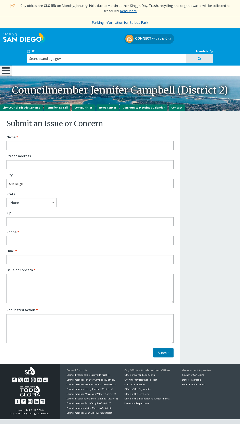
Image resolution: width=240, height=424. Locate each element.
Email (10, 240)
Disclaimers (70, 416)
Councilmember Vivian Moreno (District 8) (89, 397)
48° (186, 35)
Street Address (19, 145)
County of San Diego (193, 364)
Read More (128, 11)
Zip (9, 202)
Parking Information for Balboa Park (120, 22)
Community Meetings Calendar (144, 97)
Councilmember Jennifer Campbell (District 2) (91, 368)
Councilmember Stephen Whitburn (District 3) (91, 373)
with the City (119, 41)
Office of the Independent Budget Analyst (146, 388)
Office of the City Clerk (136, 383)
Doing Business (106, 57)
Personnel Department (137, 392)
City (10, 164)
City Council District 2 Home (21, 97)
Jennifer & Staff (57, 97)
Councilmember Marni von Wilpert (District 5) (91, 383)
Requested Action (21, 299)
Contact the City (165, 416)
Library (142, 57)
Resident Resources (69, 57)
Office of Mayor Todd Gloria (139, 364)
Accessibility (111, 416)
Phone (12, 222)
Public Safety (181, 57)
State (11, 183)
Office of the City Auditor (137, 378)
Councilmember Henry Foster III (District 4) (89, 378)
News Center (107, 97)
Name (11, 127)
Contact (176, 97)
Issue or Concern (20, 259)
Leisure (33, 57)
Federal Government (193, 373)
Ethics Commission (134, 373)
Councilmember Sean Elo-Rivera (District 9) (89, 402)
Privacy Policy (90, 416)
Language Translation (137, 416)
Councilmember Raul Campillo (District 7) (88, 392)
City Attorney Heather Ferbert (140, 368)
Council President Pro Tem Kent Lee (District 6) (92, 388)
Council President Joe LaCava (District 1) (87, 364)
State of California (191, 368)
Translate (222, 35)
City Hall (220, 57)
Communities (83, 97)
